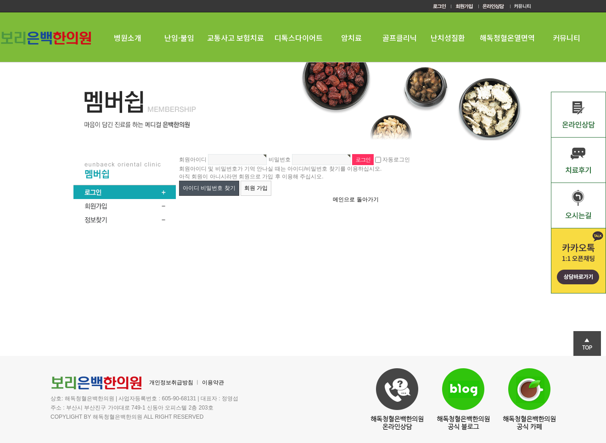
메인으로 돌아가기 (355, 199)
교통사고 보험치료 (235, 37)
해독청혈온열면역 (507, 37)
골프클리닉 (399, 37)
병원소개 (127, 37)
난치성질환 (448, 37)
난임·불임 (179, 37)
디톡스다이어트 (299, 37)
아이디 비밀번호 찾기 (209, 188)
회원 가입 (256, 188)
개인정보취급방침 (171, 382)
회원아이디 (193, 159)
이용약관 (213, 382)
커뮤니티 (566, 37)
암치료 (351, 37)
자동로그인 (396, 159)
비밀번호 (280, 159)
